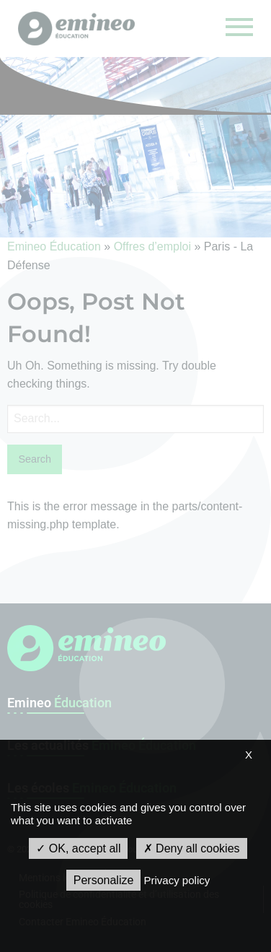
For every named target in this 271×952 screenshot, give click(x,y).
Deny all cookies (191, 848)
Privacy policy (177, 880)
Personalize (104, 880)
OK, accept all (78, 848)
